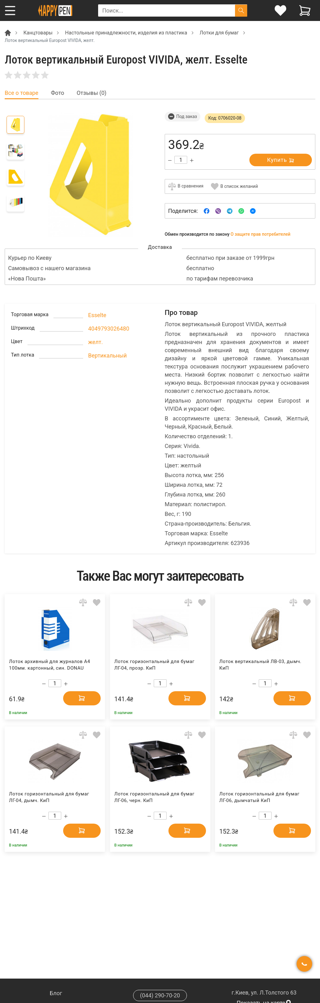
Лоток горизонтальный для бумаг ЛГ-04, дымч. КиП (49, 797)
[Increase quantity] (191, 160)
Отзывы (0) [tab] (91, 93)
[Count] (180, 160)
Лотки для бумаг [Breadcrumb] (219, 33)
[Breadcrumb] (8, 32)
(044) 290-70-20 (160, 995)
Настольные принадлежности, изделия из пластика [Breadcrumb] (126, 33)
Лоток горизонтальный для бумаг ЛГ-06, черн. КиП (154, 797)
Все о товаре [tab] (21, 93)
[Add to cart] (82, 698)
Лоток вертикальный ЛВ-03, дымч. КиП (260, 665)
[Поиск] (241, 10)
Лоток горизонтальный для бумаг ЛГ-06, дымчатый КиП (259, 797)
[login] (280, 10)
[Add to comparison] (83, 602)
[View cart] (304, 10)
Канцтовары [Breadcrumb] (37, 33)
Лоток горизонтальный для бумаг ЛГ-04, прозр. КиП (154, 665)
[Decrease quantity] (170, 160)
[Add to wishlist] (97, 602)
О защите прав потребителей (261, 234)
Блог (56, 993)
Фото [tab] (57, 93)
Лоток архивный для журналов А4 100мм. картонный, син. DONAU (49, 665)
